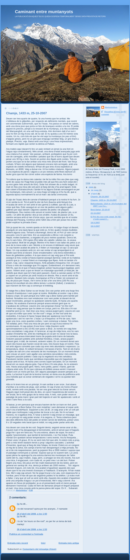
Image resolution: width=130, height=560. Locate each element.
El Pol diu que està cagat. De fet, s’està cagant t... (106, 218)
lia (18, 504)
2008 (91, 187)
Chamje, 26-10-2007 (100, 196)
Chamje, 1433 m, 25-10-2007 (104, 200)
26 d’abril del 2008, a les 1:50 (32, 514)
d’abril (94, 194)
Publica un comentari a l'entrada (26, 534)
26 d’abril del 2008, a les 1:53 (32, 529)
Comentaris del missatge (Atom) (39, 549)
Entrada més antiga (69, 543)
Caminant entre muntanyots (44, 11)
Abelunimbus (111, 107)
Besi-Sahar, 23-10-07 (100, 209)
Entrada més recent (17, 543)
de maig (95, 190)
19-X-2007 (95, 222)
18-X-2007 (95, 226)
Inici (43, 543)
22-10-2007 (96, 213)
